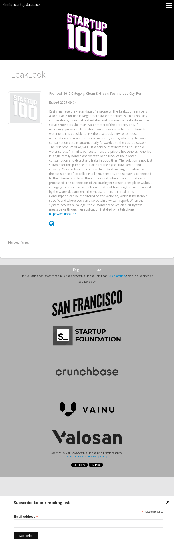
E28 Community (116, 275)
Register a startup (87, 269)
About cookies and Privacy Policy (87, 456)
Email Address (26, 517)
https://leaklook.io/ (62, 214)
